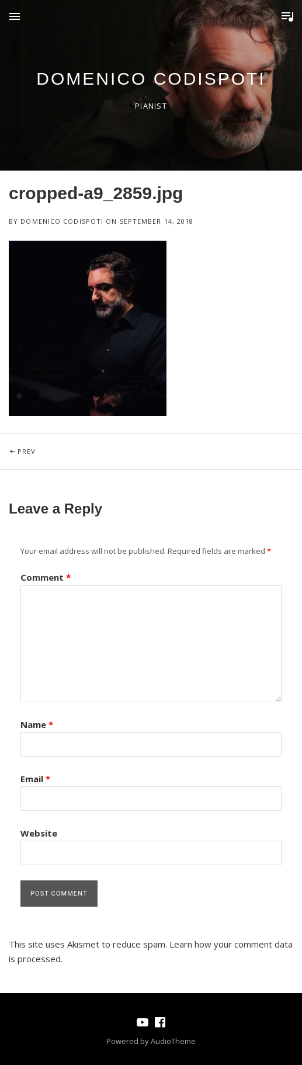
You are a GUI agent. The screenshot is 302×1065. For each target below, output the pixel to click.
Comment (45, 577)
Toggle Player (287, 16)
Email (35, 779)
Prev (79, 445)
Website (38, 833)
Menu (15, 16)
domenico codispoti (150, 78)
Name (36, 724)
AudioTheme (173, 1041)
